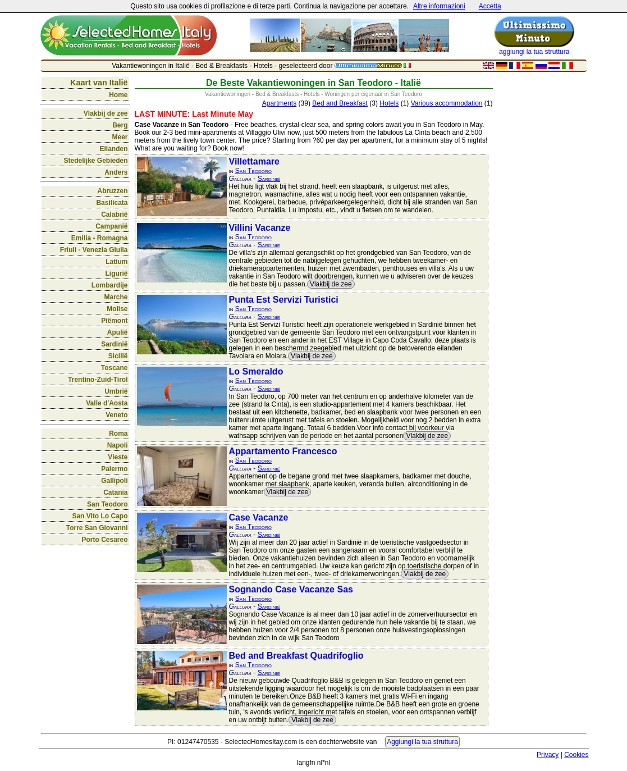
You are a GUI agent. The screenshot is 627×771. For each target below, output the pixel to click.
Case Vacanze (259, 517)
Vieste (117, 457)
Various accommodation (447, 103)
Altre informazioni (439, 6)
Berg (119, 125)
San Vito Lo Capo (99, 516)
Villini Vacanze (260, 227)
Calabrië (114, 214)
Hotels (389, 103)
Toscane (114, 368)
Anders (115, 172)
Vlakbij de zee (106, 113)
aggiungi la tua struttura (534, 52)
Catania (115, 492)
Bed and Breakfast (340, 103)
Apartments (279, 103)
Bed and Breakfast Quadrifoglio (296, 655)
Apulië (117, 332)
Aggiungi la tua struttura (422, 742)
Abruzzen (113, 191)
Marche (115, 297)
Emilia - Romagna (99, 238)
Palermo (114, 469)
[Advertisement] (542, 244)
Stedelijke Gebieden (95, 161)
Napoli (117, 445)
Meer (119, 137)
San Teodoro (107, 504)
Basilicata (111, 203)
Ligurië (116, 273)
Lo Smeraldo (256, 371)
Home (118, 95)
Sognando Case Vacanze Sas (291, 589)
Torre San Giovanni (97, 528)
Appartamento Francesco (283, 451)
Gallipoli (114, 481)
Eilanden (113, 149)
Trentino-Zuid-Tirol (97, 380)
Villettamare (254, 161)
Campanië (111, 226)
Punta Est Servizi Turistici (283, 299)
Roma (118, 433)
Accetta (490, 6)
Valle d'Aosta (106, 403)
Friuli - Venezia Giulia (94, 250)
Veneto (116, 415)
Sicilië (118, 356)
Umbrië (115, 391)
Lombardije (109, 285)
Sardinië (114, 344)
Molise (117, 309)
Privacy (548, 755)
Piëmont (114, 321)
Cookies (576, 755)
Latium (116, 262)
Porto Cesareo (104, 540)
